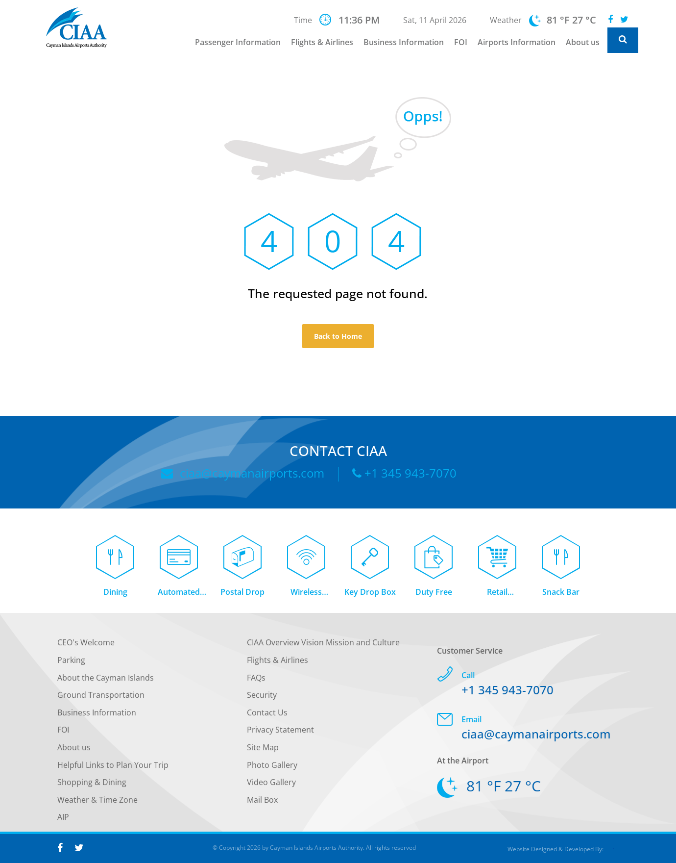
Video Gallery (271, 785)
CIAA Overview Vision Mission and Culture (323, 645)
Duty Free (433, 594)
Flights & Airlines (322, 42)
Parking (71, 663)
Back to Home (338, 336)
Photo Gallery (272, 767)
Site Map (263, 750)
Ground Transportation (101, 697)
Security (262, 697)
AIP (63, 819)
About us (583, 42)
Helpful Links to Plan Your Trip (113, 767)
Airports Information (516, 42)
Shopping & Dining (91, 785)
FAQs (256, 680)
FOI (460, 42)
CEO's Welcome (86, 645)
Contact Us (267, 715)
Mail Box (262, 802)
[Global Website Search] (622, 40)
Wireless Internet (306, 595)
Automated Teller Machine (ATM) (179, 595)
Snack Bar (560, 594)
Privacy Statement (280, 732)
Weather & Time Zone (97, 802)
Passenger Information (238, 42)
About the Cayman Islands (105, 680)
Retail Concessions (497, 595)
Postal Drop (242, 594)
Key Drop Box (370, 594)
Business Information (403, 42)
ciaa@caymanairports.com (242, 473)
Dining (115, 594)
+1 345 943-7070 (404, 473)
